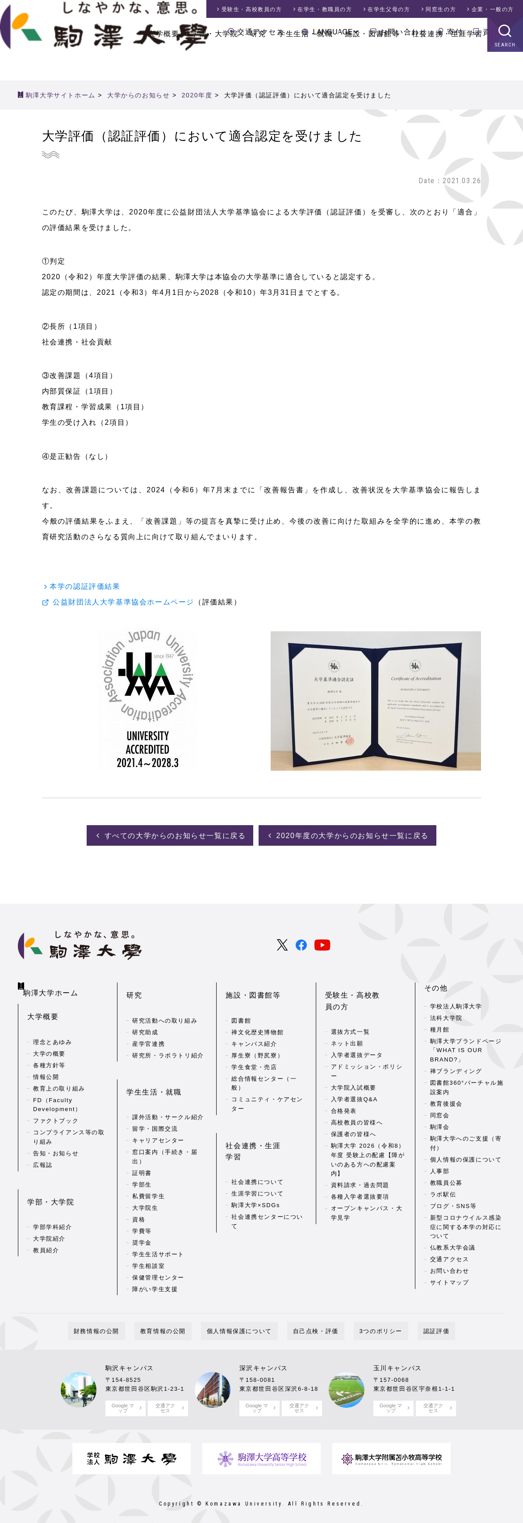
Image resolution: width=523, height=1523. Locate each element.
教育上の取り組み (59, 1075)
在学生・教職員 (324, 9)
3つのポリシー (363, 1322)
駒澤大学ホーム (53, 983)
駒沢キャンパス (129, 1359)
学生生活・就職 (305, 62)
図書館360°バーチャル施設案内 (467, 1085)
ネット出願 (347, 1015)
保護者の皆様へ (354, 1106)
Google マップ (122, 1398)
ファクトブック (56, 1107)
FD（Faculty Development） (57, 1091)
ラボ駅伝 (443, 1192)
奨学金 (142, 1211)
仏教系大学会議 (453, 1245)
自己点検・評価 (310, 1322)
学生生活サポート (158, 1223)
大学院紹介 (49, 1211)
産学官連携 (148, 1027)
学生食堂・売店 (254, 1050)
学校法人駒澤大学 (456, 1003)
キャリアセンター (158, 1109)
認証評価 (407, 1322)
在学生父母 (389, 9)
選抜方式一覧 (350, 1003)
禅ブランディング (456, 1069)
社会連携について (257, 1140)
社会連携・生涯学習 (447, 62)
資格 (138, 1188)
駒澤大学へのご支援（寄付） (466, 1141)
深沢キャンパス (263, 1359)
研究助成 (145, 1015)
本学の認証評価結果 (85, 586)
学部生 (142, 1153)
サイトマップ (449, 1280)
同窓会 (440, 1113)
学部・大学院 (214, 62)
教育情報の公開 (180, 1322)
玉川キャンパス (397, 1359)
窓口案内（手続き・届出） (164, 1126)
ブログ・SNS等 (453, 1203)
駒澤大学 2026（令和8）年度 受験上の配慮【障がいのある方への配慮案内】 (368, 1131)
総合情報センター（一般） (264, 1066)
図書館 (241, 1003)
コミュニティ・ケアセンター (267, 1087)
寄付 (455, 32)
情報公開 (46, 1063)
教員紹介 (46, 1223)
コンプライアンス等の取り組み (69, 1124)
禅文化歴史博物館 (257, 1015)
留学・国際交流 (155, 1098)
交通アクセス (261, 32)
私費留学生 (148, 1165)
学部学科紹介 (52, 1199)
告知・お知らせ (56, 1140)
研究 (258, 62)
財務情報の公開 (125, 1322)
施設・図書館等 (372, 62)
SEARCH (505, 73)
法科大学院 (446, 1015)
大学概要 (163, 62)
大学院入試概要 (354, 1059)
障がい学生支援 (155, 1258)
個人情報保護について (245, 1322)
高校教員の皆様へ (357, 1094)
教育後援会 (446, 1101)
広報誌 (43, 1152)
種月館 (440, 1027)
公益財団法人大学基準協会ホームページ (123, 603)
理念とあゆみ (52, 1028)
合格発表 (344, 1082)
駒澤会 (440, 1124)
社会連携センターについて (267, 1179)
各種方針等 (49, 1052)
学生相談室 (148, 1235)
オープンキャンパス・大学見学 (367, 1185)
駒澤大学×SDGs (255, 1163)
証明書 (142, 1142)
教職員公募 (446, 1180)
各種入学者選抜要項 (360, 1169)
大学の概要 (49, 1040)
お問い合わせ (403, 32)
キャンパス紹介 (254, 1027)
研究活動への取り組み (164, 1003)
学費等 (142, 1200)
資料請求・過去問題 (360, 1157)
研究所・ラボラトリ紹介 (168, 1038)
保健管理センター (158, 1246)
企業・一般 (493, 9)
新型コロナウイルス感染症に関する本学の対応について (466, 1225)
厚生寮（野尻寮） (257, 1038)
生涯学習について (257, 1151)
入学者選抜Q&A (354, 1071)
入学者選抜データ (357, 1027)
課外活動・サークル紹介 (168, 1086)
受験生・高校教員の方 (364, 986)
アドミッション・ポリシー (367, 1043)
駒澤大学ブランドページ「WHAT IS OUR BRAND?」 (466, 1048)
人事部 (440, 1169)
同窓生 (441, 9)
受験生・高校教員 (252, 9)
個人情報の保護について (466, 1157)
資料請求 (498, 32)
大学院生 (145, 1177)
